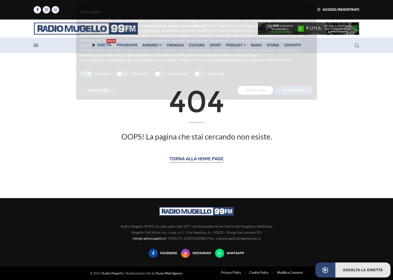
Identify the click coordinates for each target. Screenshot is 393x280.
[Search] (356, 45)
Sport (215, 45)
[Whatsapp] (55, 10)
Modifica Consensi (290, 272)
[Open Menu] (36, 45)
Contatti (292, 45)
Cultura (197, 45)
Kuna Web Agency (169, 273)
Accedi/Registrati (338, 10)
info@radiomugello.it (149, 238)
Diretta (102, 43)
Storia (273, 45)
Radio (256, 45)
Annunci (150, 45)
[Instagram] (46, 10)
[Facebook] (37, 10)
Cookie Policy (259, 272)
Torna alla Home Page (196, 159)
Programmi (127, 45)
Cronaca (175, 45)
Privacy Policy (231, 272)
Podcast (234, 45)
